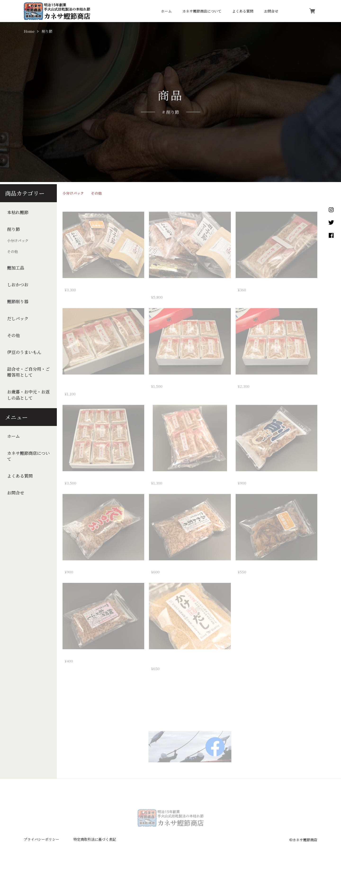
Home (29, 31)
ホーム (166, 11)
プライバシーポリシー (41, 842)
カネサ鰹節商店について (201, 11)
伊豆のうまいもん (24, 352)
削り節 (13, 229)
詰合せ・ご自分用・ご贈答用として (28, 372)
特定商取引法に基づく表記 (94, 842)
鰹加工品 (15, 268)
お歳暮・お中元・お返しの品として (28, 395)
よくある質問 (242, 11)
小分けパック (17, 240)
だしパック (17, 318)
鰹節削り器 (17, 301)
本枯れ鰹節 (17, 212)
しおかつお (17, 285)
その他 (12, 251)
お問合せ (271, 11)
